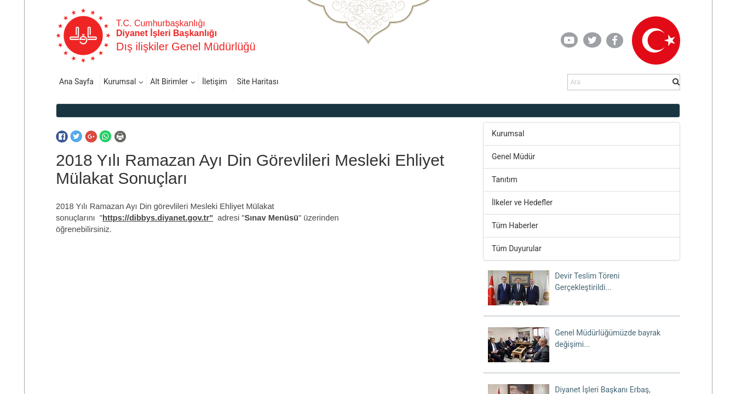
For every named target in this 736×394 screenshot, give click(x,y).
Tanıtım (505, 179)
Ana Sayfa (76, 81)
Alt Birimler (169, 81)
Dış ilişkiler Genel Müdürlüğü (186, 46)
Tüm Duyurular (517, 248)
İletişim (214, 81)
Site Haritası (258, 81)
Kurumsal (120, 81)
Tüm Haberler (515, 225)
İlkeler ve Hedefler (522, 202)
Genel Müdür (513, 156)
